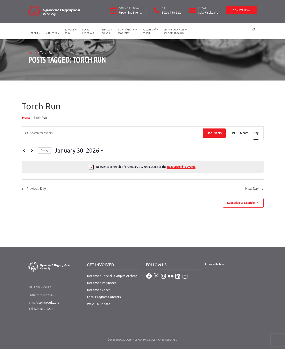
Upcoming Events (130, 12)
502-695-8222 (171, 12)
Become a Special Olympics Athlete (112, 276)
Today (44, 150)
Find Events (214, 133)
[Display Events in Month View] (244, 133)
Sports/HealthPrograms (126, 31)
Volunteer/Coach (149, 31)
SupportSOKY (69, 31)
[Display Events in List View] (233, 133)
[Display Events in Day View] (256, 133)
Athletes (51, 33)
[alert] (143, 167)
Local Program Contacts (104, 297)
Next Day (254, 188)
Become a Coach (99, 290)
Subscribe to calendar (241, 202)
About (34, 33)
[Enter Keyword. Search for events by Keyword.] (112, 133)
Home (32, 52)
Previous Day (34, 188)
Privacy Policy (214, 264)
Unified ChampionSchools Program (174, 31)
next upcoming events (181, 166)
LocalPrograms (88, 31)
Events (26, 117)
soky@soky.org (208, 12)
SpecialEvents (106, 31)
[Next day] (32, 150)
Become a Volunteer (101, 283)
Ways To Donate (98, 304)
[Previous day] (24, 150)
